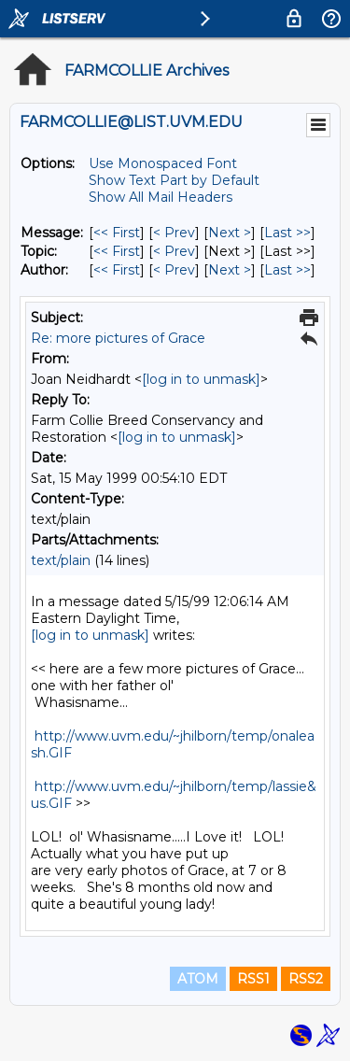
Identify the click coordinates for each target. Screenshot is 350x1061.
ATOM (197, 978)
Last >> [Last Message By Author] (287, 270)
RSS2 (305, 978)
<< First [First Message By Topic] (116, 251)
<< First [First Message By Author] (116, 270)
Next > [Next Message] (229, 232)
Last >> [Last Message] (287, 232)
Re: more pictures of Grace (118, 338)
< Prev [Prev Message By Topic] (174, 251)
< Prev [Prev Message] (174, 232)
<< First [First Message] (116, 232)
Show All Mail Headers (160, 197)
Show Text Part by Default (174, 180)
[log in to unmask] (201, 379)
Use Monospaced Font (163, 163)
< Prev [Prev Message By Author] (174, 270)
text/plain (61, 560)
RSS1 (253, 978)
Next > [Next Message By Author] (229, 270)
